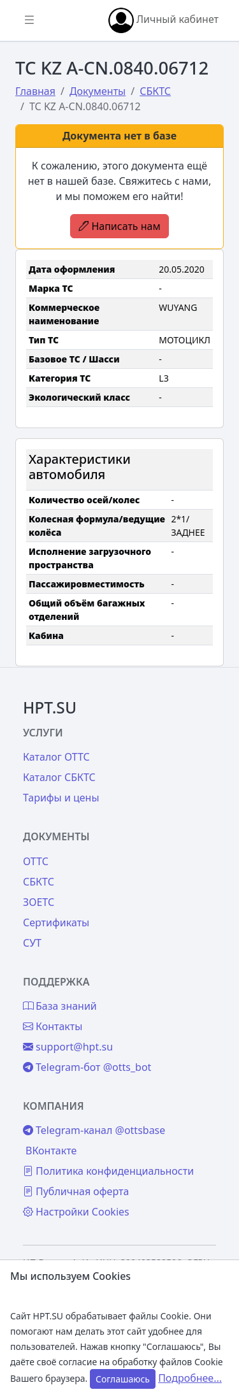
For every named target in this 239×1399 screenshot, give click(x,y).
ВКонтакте (50, 1151)
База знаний (60, 1006)
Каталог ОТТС (56, 757)
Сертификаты (56, 922)
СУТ (32, 943)
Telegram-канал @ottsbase (94, 1130)
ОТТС (35, 861)
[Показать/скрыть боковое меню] (29, 20)
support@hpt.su (68, 1047)
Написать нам (119, 226)
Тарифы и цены (61, 798)
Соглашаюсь (123, 1379)
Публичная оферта (76, 1191)
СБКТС (38, 882)
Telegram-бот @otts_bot (87, 1067)
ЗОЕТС (38, 902)
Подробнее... (190, 1378)
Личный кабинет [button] (163, 20)
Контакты (52, 1026)
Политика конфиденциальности (108, 1171)
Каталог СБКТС (59, 777)
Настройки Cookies (76, 1212)
